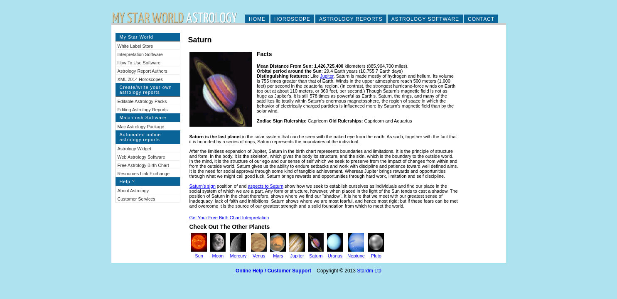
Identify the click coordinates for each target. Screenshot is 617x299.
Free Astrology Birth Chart (143, 165)
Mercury (238, 255)
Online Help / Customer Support (273, 271)
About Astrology (133, 190)
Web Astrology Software (141, 156)
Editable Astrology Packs (142, 101)
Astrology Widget (135, 148)
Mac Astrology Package (141, 126)
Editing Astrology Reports (143, 109)
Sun (199, 255)
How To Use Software (139, 62)
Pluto (376, 255)
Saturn (315, 255)
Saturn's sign (202, 186)
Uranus (335, 255)
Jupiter (326, 76)
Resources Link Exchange (144, 173)
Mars (278, 255)
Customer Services (136, 198)
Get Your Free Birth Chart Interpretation (229, 217)
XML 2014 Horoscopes (140, 79)
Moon (218, 255)
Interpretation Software (140, 54)
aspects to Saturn (265, 186)
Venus (259, 255)
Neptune (356, 255)
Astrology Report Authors (142, 71)
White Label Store (135, 46)
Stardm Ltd (369, 271)
